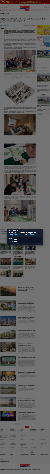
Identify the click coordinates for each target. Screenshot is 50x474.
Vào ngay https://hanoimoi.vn (13, 241)
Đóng (20, 241)
